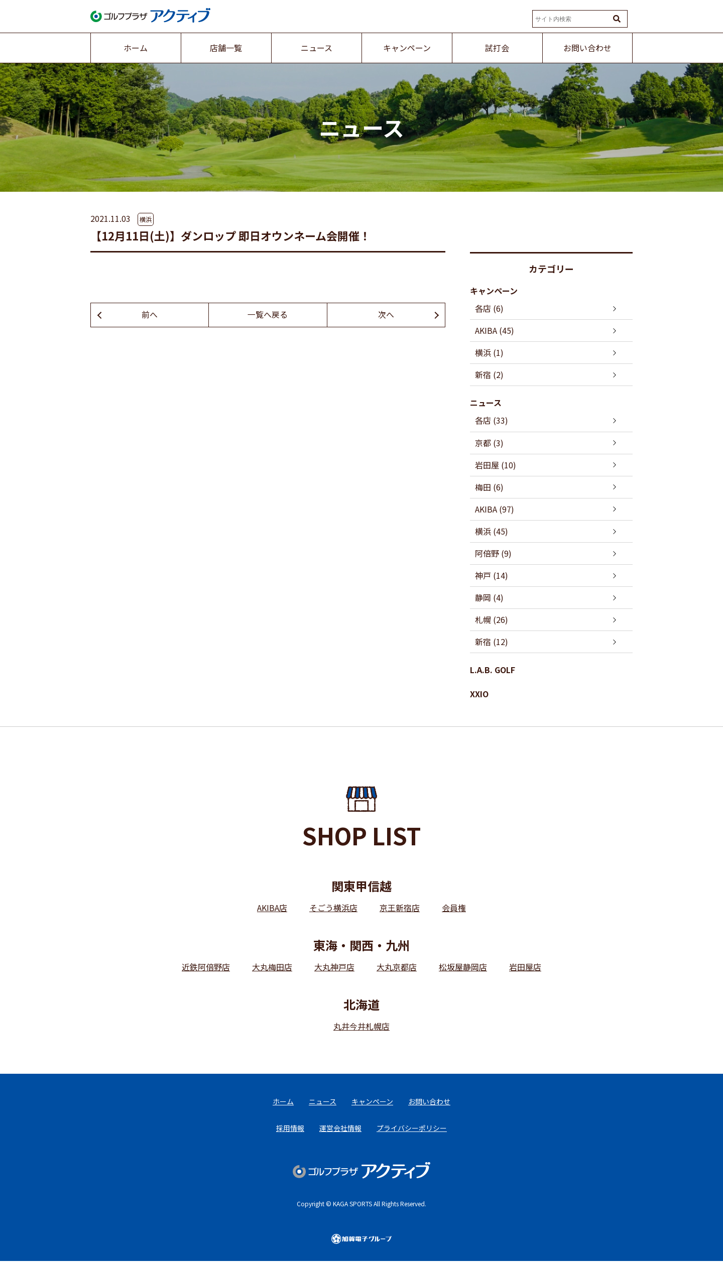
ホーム (283, 1102)
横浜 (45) (491, 532)
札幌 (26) (491, 620)
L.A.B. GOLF (492, 671)
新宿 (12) (491, 643)
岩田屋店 (525, 968)
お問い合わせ (429, 1102)
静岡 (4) (489, 598)
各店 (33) (491, 421)
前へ (150, 315)
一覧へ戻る (268, 315)
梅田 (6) (489, 487)
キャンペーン (494, 291)
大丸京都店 (397, 968)
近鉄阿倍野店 (206, 968)
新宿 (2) (489, 374)
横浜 (146, 219)
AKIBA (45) (494, 330)
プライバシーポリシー (412, 1129)
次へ (386, 315)
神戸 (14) (491, 576)
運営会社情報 (340, 1129)
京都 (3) (489, 443)
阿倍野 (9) (493, 554)
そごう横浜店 (333, 909)
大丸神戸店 (334, 968)
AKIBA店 (272, 909)
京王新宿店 (400, 909)
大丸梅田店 (272, 968)
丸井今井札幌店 (361, 1027)
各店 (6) (489, 308)
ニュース (486, 403)
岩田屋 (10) (495, 465)
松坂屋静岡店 (463, 968)
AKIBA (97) (494, 509)
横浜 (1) (489, 352)
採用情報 (290, 1129)
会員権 (454, 909)
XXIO (479, 694)
